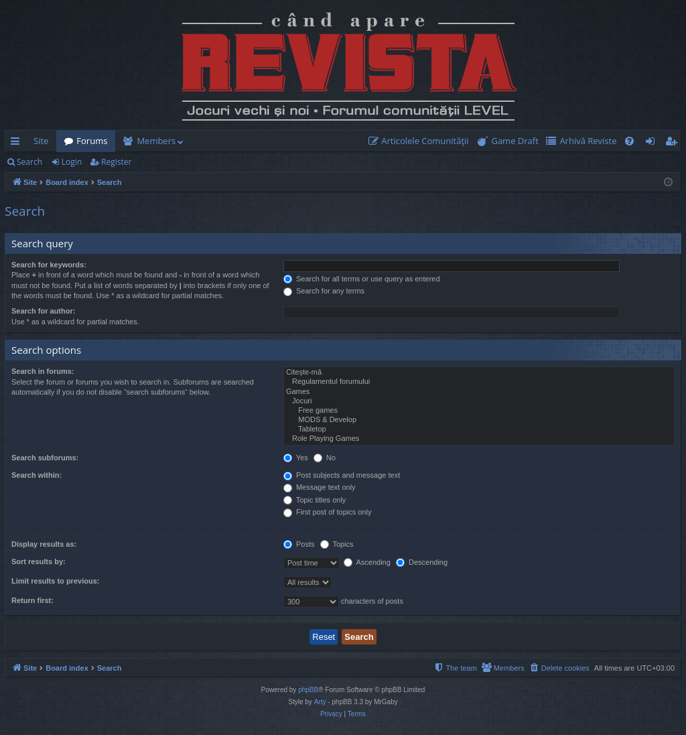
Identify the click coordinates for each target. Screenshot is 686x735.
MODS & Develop (479, 420)
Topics (337, 544)
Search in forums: (42, 371)
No (325, 458)
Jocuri (479, 401)
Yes (295, 458)
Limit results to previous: (55, 581)
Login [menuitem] (653, 143)
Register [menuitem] (674, 143)
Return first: (32, 600)
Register (116, 162)
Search (29, 162)
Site (40, 141)
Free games (479, 410)
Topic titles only (314, 500)
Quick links (17, 143)
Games (479, 392)
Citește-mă (479, 372)
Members (156, 141)
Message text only (319, 487)
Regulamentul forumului (479, 382)
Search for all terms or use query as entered (361, 279)
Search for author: (43, 311)
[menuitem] (421, 141)
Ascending (367, 562)
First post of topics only (327, 512)
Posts (299, 544)
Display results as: (43, 544)
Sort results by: (38, 561)
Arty (320, 702)
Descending (422, 562)
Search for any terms (323, 291)
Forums (91, 141)
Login (72, 162)
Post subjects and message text (341, 475)
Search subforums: (44, 458)
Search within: (36, 475)
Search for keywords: (48, 265)
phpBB (308, 689)
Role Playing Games (479, 439)
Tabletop (479, 429)
